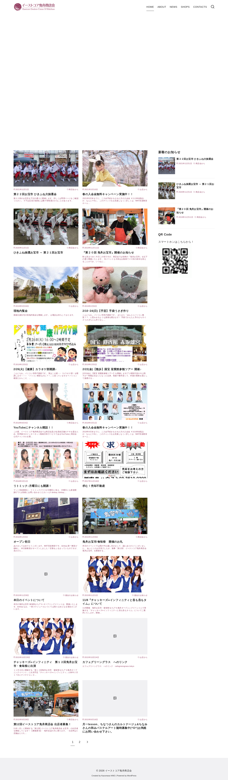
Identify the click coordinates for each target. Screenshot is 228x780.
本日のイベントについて (29, 600)
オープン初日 (22, 541)
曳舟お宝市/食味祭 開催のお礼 (102, 541)
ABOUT (161, 7)
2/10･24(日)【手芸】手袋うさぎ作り (105, 310)
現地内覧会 (21, 310)
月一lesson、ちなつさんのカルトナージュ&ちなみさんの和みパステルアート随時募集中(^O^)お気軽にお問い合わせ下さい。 (114, 728)
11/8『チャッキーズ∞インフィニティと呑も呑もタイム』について (114, 602)
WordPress (131, 776)
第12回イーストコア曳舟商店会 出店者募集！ (42, 724)
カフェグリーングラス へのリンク (104, 662)
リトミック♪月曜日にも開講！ (33, 485)
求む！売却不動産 (93, 485)
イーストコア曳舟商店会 (118, 770)
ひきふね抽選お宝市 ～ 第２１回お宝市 (38, 252)
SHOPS (185, 7)
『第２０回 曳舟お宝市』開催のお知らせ (108, 252)
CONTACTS (200, 7)
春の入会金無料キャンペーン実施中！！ (107, 194)
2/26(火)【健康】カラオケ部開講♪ (35, 369)
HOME (150, 7)
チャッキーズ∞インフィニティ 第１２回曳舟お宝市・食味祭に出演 (46, 664)
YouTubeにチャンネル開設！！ (34, 427)
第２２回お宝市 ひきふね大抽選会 (35, 194)
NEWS (173, 7)
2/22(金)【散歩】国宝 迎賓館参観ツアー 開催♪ (111, 369)
